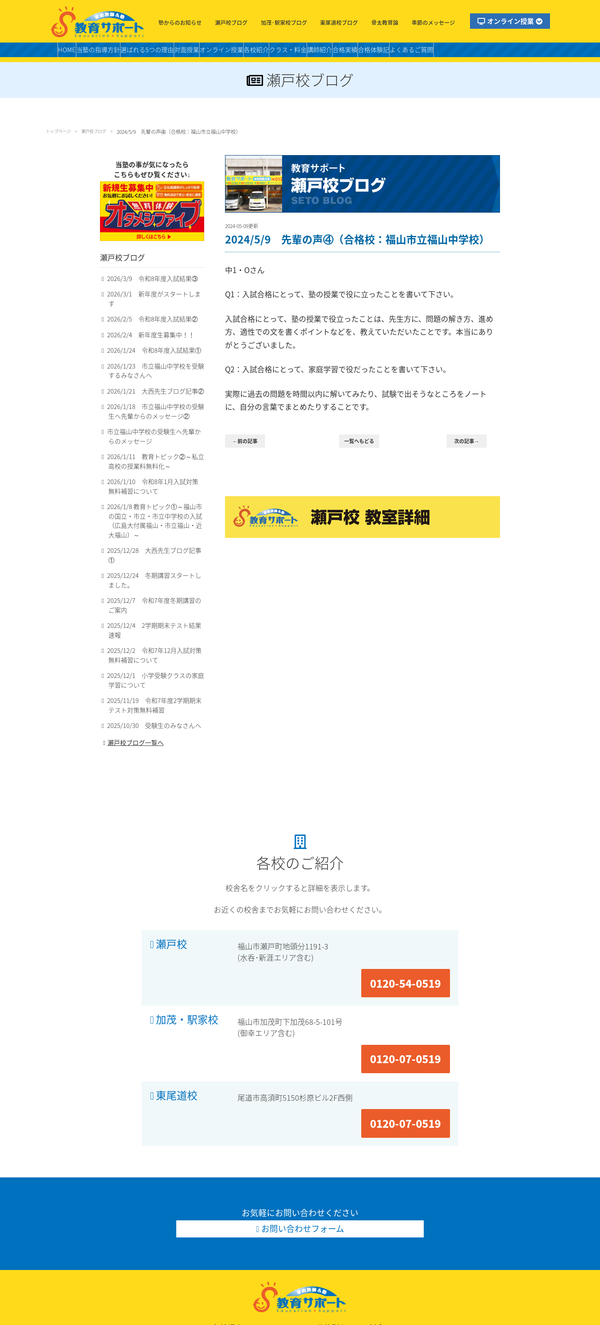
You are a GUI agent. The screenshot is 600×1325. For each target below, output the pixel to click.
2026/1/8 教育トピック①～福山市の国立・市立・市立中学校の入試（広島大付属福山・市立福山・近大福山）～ (154, 521)
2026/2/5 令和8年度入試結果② (147, 322)
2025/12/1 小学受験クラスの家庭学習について (155, 658)
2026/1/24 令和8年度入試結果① (148, 354)
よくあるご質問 (514, 52)
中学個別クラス (333, 1240)
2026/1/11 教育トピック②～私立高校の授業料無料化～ (155, 466)
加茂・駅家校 (187, 964)
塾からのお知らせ (180, 22)
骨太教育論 (384, 22)
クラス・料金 (352, 52)
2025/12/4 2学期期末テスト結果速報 (154, 613)
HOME (70, 52)
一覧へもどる (364, 441)
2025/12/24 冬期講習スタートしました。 (154, 567)
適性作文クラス (333, 1229)
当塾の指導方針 (110, 52)
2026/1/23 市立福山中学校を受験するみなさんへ (155, 374)
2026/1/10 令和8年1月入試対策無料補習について (155, 491)
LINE (110, 1281)
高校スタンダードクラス (346, 1250)
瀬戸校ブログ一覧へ (132, 721)
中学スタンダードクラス (438, 1229)
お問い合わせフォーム (303, 1106)
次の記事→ (472, 441)
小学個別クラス (333, 1219)
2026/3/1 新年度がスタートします (151, 307)
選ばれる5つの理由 (171, 52)
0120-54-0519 (414, 922)
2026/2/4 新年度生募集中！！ (145, 338)
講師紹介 (394, 52)
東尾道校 (177, 1005)
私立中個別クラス (428, 1240)
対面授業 (222, 52)
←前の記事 (250, 441)
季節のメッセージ (433, 22)
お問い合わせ (122, 1271)
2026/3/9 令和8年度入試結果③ (147, 291)
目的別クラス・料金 (346, 1208)
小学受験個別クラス (431, 1219)
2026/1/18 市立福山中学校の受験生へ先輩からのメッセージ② (155, 415)
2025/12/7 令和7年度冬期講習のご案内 (154, 592)
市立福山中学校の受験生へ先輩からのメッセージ (153, 440)
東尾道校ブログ (339, 22)
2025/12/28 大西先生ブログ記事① (151, 546)
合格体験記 (465, 52)
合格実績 (428, 52)
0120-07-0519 (414, 964)
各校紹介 (311, 52)
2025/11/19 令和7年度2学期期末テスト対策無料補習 (154, 683)
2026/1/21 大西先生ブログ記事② (149, 395)
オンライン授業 (510, 21)
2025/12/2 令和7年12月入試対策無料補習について (154, 633)
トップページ (61, 131)
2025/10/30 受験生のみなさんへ (148, 704)
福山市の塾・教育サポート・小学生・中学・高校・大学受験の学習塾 (98, 21)
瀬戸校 (171, 923)
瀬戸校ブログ (231, 22)
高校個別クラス (425, 1250)
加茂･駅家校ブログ (284, 22)
